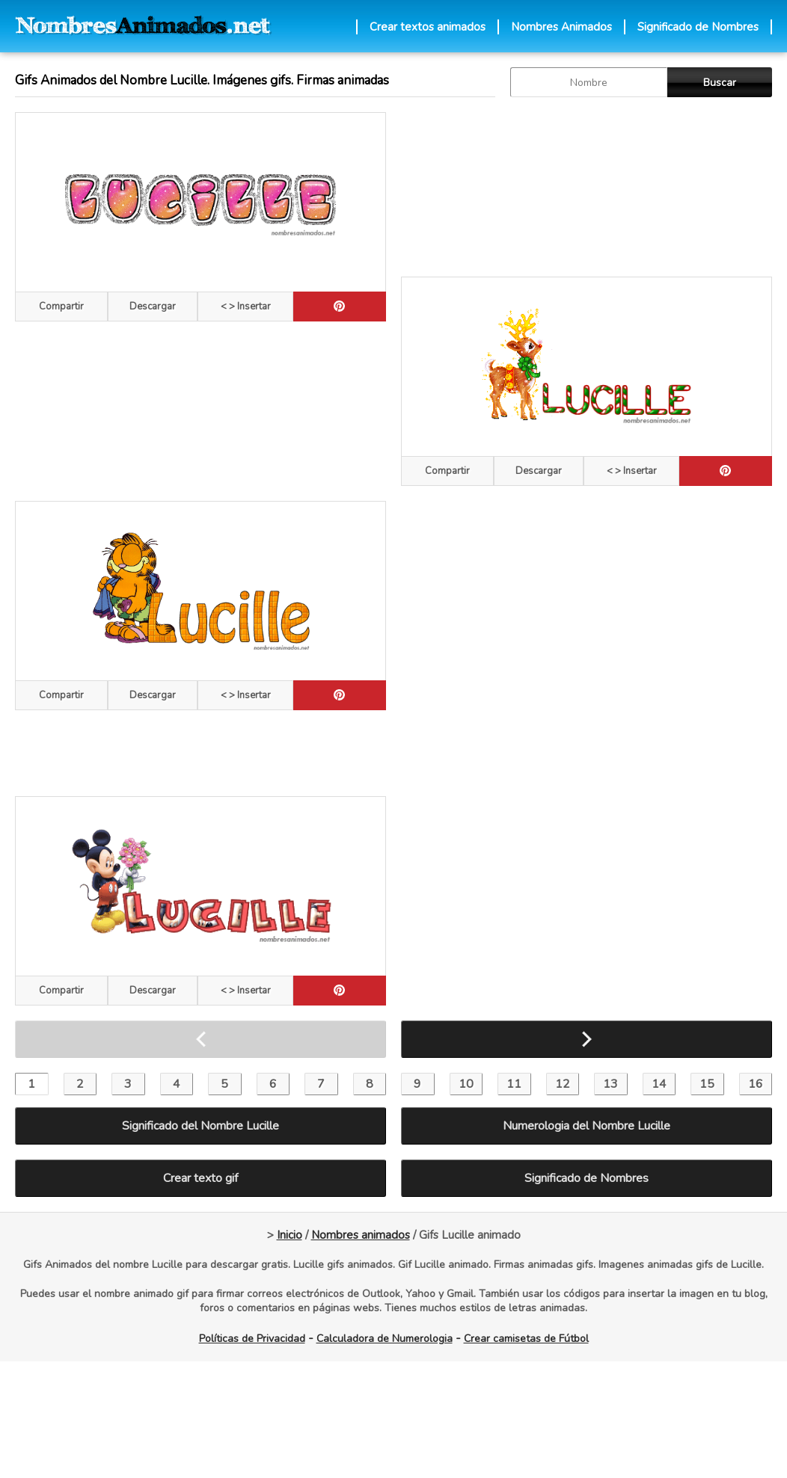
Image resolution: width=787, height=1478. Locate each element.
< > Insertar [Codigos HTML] (246, 306)
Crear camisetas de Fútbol (526, 1338)
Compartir (61, 306)
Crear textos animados (428, 26)
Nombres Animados (561, 26)
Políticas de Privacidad (252, 1338)
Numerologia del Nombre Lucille (586, 1126)
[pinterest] (339, 306)
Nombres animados (360, 1235)
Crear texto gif (200, 1178)
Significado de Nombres (698, 26)
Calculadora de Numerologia (384, 1338)
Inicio (289, 1235)
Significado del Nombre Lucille (200, 1126)
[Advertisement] (586, 187)
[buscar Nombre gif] (588, 82)
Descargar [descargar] (152, 306)
